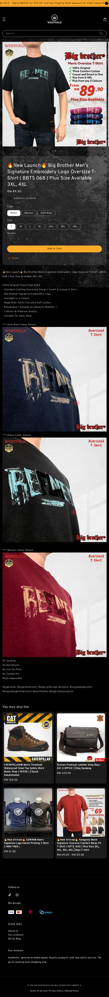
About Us (13, 931)
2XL (51, 226)
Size (9, 220)
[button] (4, 19)
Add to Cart (54, 248)
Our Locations (16, 935)
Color (10, 206)
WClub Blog (14, 938)
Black (14, 213)
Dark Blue (46, 213)
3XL (63, 226)
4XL (75, 226)
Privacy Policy (56, 991)
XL (39, 226)
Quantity (11, 233)
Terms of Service (38, 991)
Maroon (29, 213)
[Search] (101, 33)
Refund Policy (72, 991)
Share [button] (12, 258)
